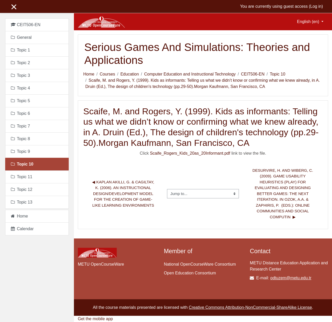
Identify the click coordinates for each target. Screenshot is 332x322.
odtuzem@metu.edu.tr (291, 278)
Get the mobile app (95, 319)
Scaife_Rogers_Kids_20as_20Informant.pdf (190, 153)
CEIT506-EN (253, 74)
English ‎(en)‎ (308, 21)
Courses (107, 74)
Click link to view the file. (203, 153)
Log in (316, 6)
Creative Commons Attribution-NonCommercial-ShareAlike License (250, 307)
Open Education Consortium (190, 273)
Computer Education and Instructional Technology (190, 74)
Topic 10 (277, 74)
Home (88, 74)
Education (129, 74)
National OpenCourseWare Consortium (200, 264)
